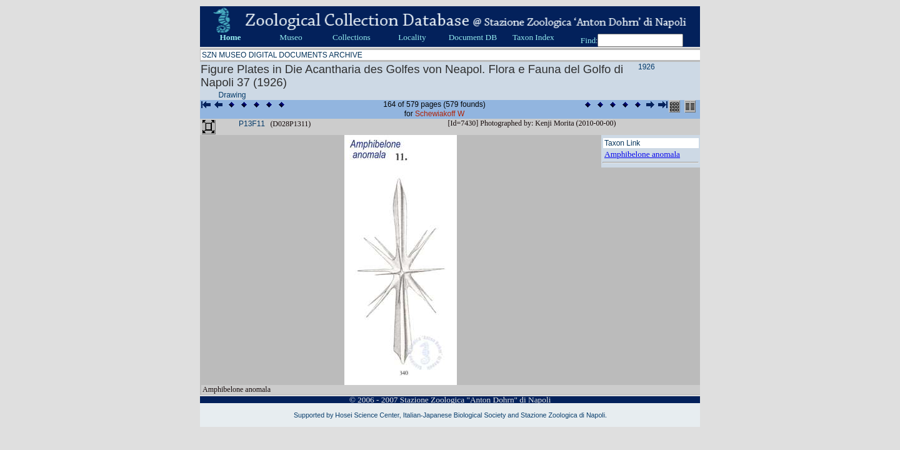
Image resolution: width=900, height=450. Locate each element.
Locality (412, 37)
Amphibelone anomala (642, 154)
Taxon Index (533, 37)
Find (588, 40)
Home (230, 37)
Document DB (473, 37)
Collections (351, 37)
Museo (290, 37)
